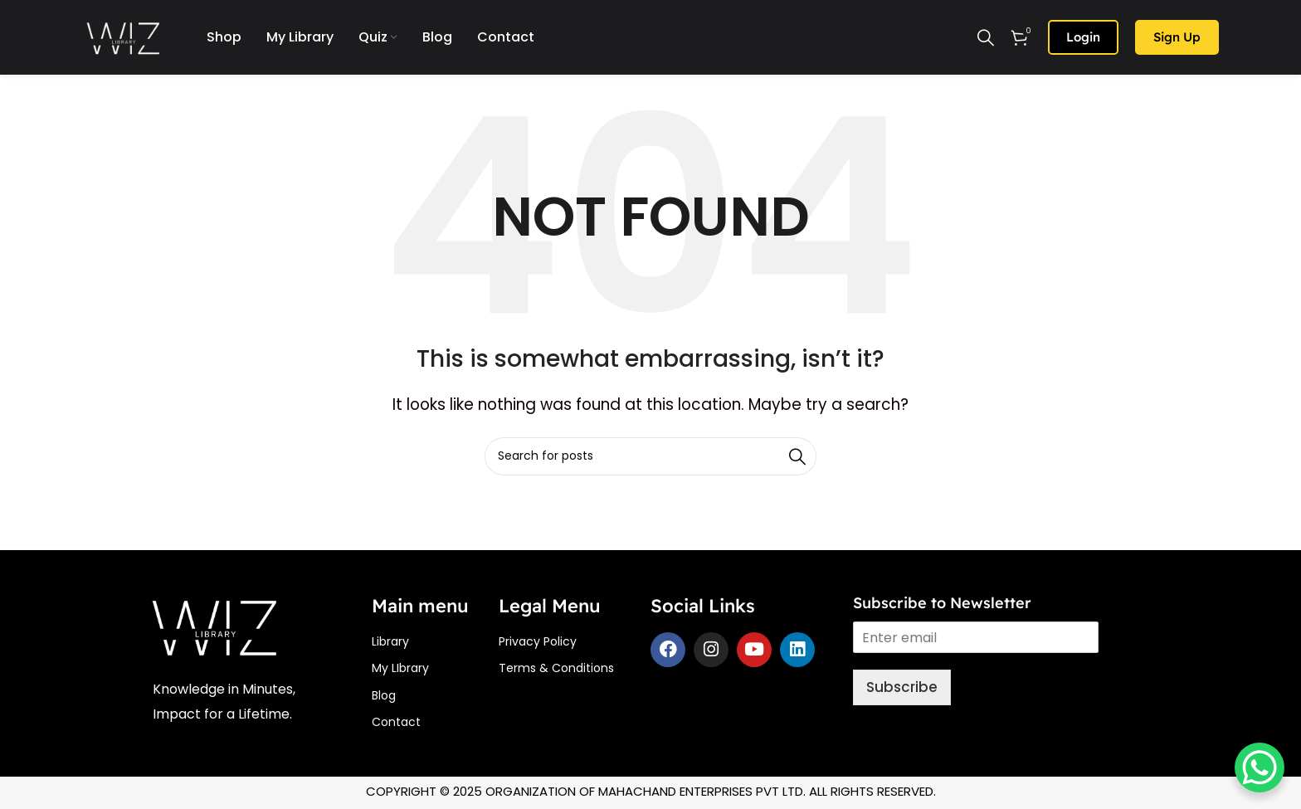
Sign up (1177, 37)
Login (1083, 37)
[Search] (985, 37)
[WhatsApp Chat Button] (1259, 767)
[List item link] (435, 641)
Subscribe (902, 687)
